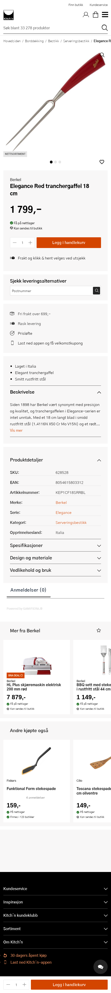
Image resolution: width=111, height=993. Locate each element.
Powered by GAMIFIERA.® (25, 608)
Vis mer (16, 430)
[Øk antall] (30, 243)
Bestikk (53, 40)
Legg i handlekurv (68, 242)
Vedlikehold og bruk (30, 570)
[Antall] (22, 243)
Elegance (64, 512)
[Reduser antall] (14, 243)
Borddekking (34, 40)
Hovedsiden (12, 40)
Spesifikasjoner (26, 545)
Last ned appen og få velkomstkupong (50, 343)
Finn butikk (75, 5)
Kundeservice (99, 5)
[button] (102, 162)
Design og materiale (31, 557)
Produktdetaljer (26, 459)
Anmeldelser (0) (28, 589)
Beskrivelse (22, 391)
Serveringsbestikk (76, 40)
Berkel (15, 179)
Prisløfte (25, 333)
